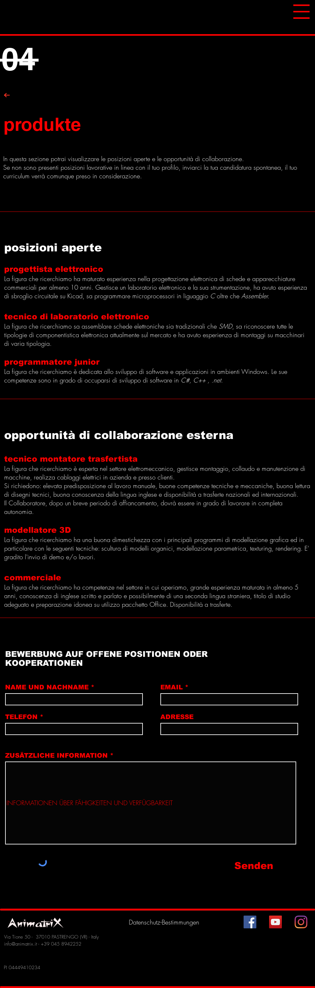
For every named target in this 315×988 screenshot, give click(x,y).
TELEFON (21, 717)
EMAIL (171, 687)
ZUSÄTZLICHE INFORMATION (56, 755)
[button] (301, 11)
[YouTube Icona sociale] (275, 922)
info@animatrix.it (20, 944)
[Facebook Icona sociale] (250, 922)
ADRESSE (177, 717)
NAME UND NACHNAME (47, 687)
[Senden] (263, 866)
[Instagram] (301, 922)
